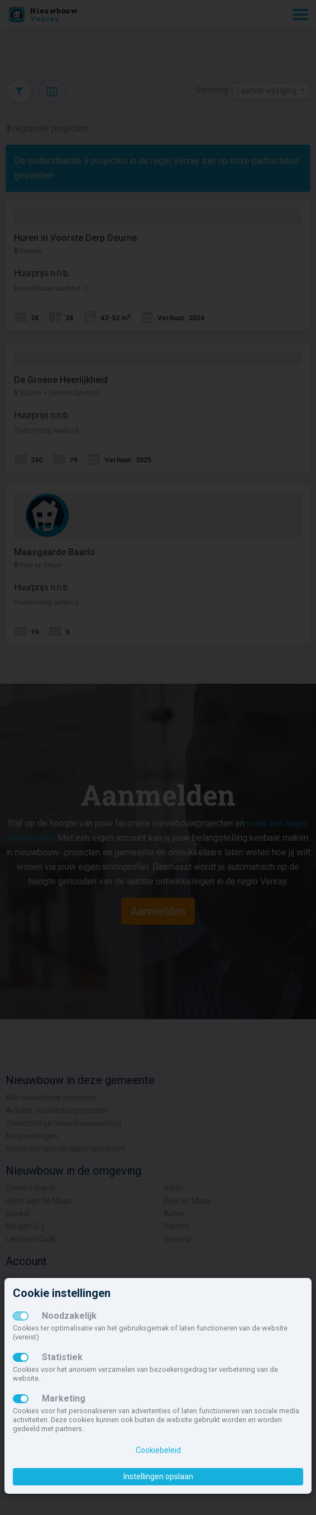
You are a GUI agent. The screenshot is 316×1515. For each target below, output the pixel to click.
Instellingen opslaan (158, 1476)
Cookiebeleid (158, 1450)
